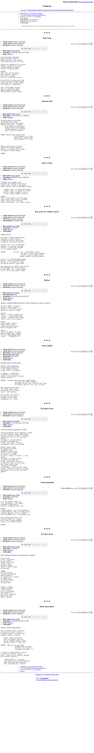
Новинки (63, 10)
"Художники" (44, 745)
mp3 (34, 48)
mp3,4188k (16, 679)
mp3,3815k (16, 51)
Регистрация (32, 10)
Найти (40, 10)
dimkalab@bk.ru (41, 15)
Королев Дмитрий (31, 15)
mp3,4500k (16, 460)
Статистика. (38, 16)
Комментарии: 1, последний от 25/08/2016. (31, 13)
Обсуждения (55, 10)
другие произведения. (86, 2)
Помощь (70, 10)
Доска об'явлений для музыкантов (47, 746)
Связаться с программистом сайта (47, 741)
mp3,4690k (16, 318)
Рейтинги (46, 10)
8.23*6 (68, 535)
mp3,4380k (16, 244)
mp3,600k (16, 386)
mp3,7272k (16, 121)
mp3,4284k (16, 190)
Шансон (26, 18)
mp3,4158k (16, 598)
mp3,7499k (16, 542)
